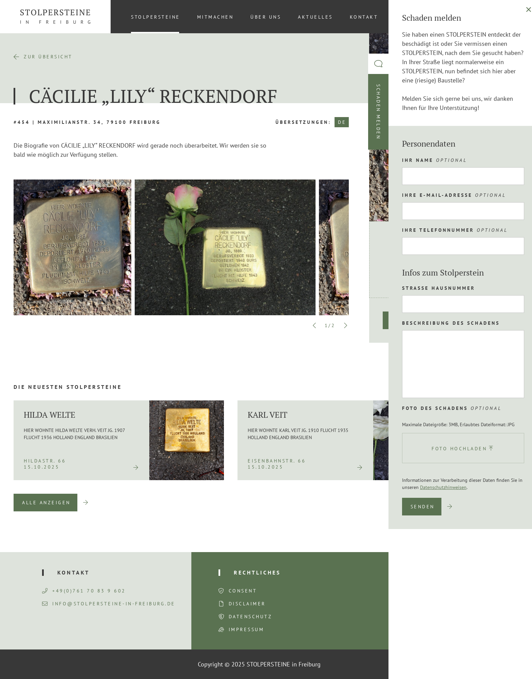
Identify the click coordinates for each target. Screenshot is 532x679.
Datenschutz (250, 617)
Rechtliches (257, 572)
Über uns (265, 17)
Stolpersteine (155, 17)
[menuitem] (508, 17)
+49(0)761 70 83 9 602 (84, 591)
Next (345, 325)
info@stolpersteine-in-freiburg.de (108, 604)
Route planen (414, 320)
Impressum (246, 629)
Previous (314, 325)
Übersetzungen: (303, 122)
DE (342, 122)
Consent (243, 591)
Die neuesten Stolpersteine (68, 386)
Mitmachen (215, 17)
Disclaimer (247, 604)
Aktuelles (315, 17)
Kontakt (364, 17)
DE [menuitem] (508, 16)
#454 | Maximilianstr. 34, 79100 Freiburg (87, 122)
